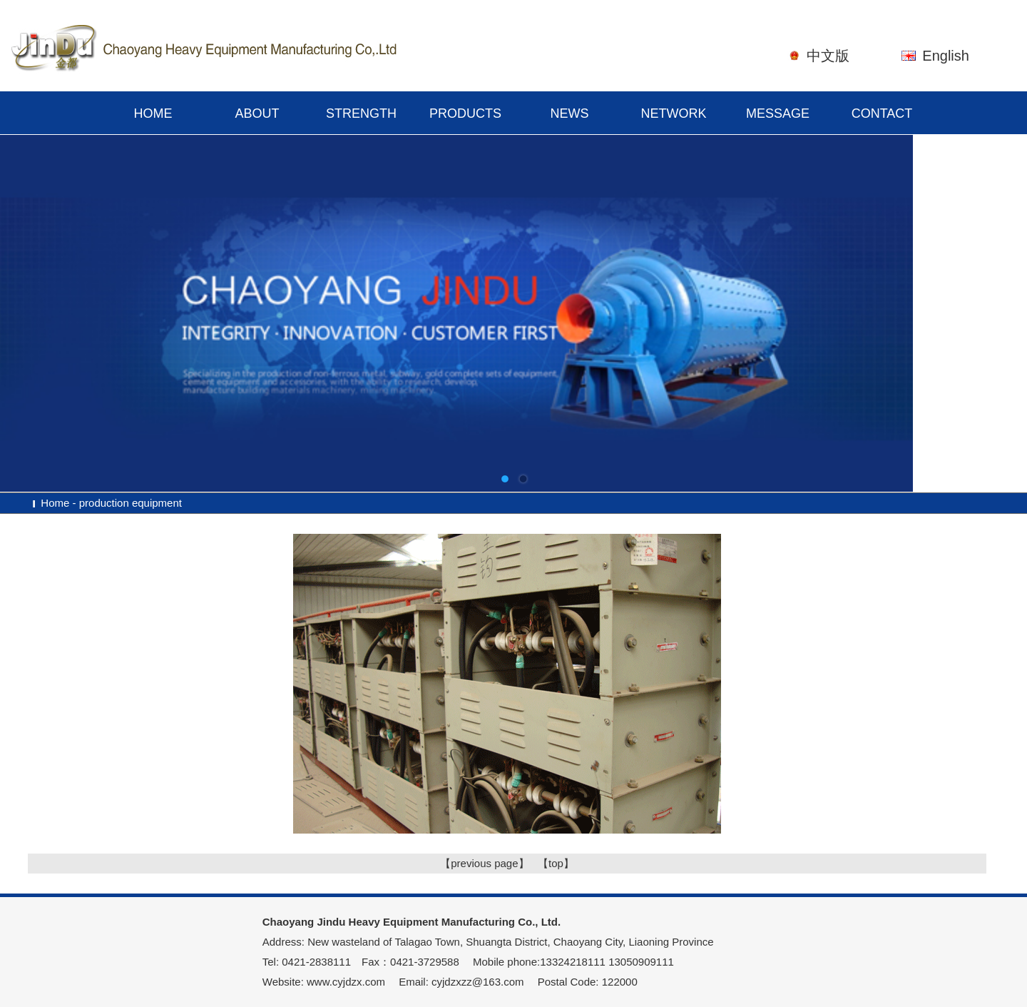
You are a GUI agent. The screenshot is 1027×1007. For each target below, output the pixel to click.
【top (550, 863)
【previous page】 (484, 863)
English (945, 56)
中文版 (828, 56)
